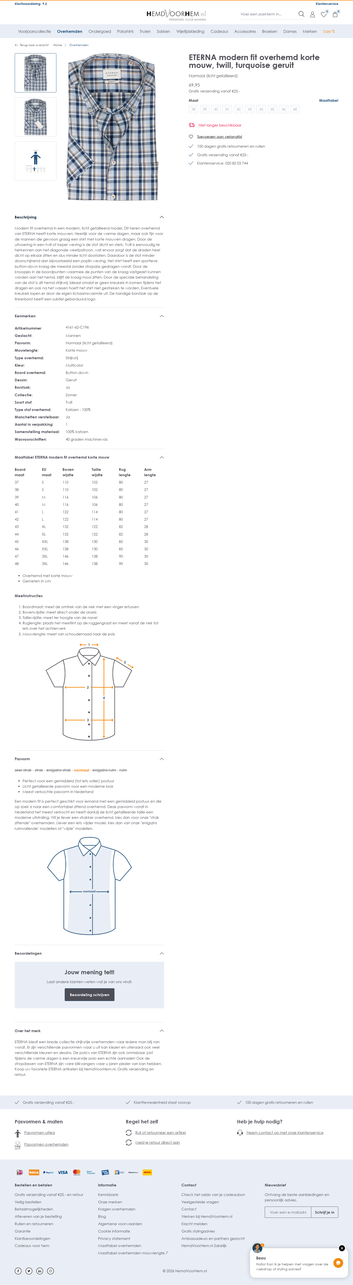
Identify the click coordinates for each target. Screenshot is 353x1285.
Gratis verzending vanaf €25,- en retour (49, 1194)
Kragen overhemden (116, 1209)
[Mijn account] (310, 14)
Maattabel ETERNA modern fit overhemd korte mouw (62, 457)
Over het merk (28, 1030)
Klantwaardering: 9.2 (31, 4)
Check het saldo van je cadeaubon (213, 1194)
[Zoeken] (301, 14)
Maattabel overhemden (119, 1245)
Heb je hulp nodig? (259, 1121)
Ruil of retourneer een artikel (160, 1132)
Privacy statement (114, 1238)
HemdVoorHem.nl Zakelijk (204, 1245)
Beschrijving (26, 217)
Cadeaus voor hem (32, 1245)
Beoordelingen (28, 953)
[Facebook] (18, 1271)
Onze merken (110, 1202)
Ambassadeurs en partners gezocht (213, 1238)
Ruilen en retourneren (34, 1223)
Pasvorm (22, 759)
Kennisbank (108, 1194)
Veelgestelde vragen (200, 1202)
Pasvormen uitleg (39, 1132)
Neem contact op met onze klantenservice (285, 1132)
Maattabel (328, 100)
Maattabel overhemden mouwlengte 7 (133, 1253)
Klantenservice (327, 4)
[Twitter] (28, 1271)
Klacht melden (194, 1223)
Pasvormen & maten (39, 1121)
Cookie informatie (114, 1231)
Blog (102, 1216)
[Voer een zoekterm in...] (270, 14)
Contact (188, 1185)
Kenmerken (25, 316)
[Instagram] (50, 1271)
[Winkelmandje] (332, 14)
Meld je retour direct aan (157, 1142)
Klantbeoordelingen (32, 1238)
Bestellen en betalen (33, 1185)
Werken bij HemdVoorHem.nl (206, 1216)
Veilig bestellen (28, 1202)
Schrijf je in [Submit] (324, 1212)
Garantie (23, 1231)
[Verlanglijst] (321, 14)
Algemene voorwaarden (120, 1223)
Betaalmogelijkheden (34, 1209)
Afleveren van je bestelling (38, 1216)
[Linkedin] (39, 1271)
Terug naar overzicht (32, 45)
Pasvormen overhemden (46, 1144)
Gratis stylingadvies (198, 1231)
